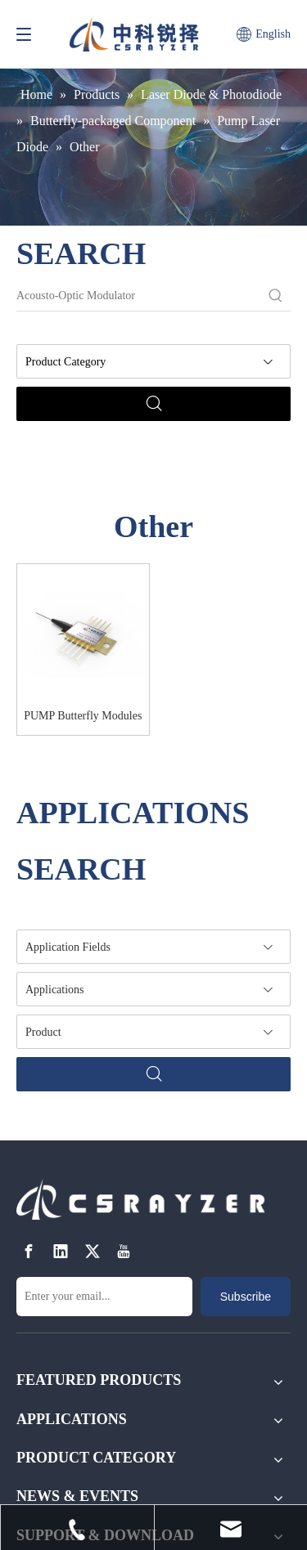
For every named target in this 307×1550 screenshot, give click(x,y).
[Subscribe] (246, 1296)
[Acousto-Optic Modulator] (138, 296)
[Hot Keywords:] (276, 296)
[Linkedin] (60, 1251)
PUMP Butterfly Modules (83, 716)
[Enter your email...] (104, 1296)
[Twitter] (92, 1251)
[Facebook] (28, 1251)
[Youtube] (123, 1251)
